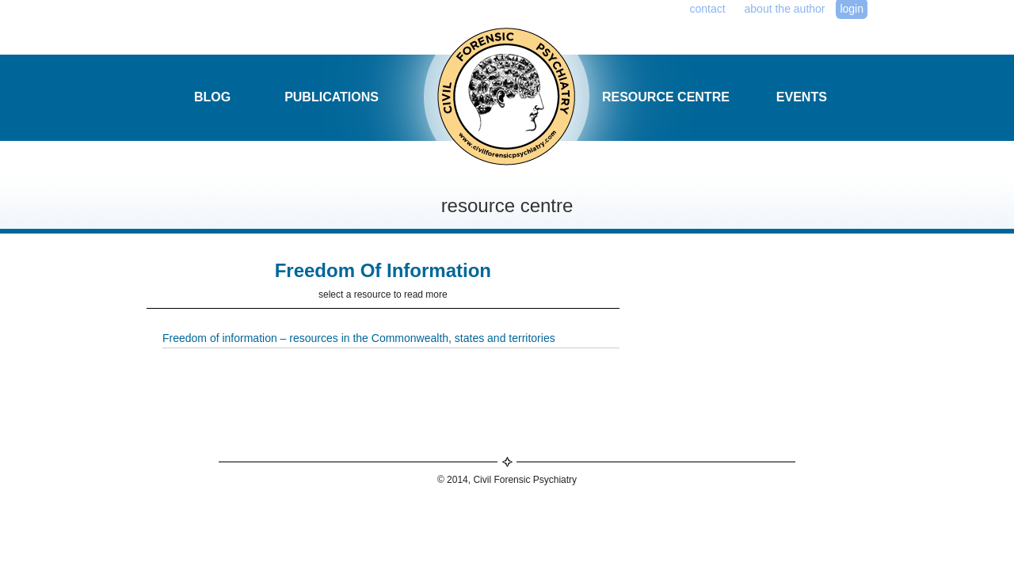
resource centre (666, 97)
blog (212, 97)
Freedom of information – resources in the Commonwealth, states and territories (358, 338)
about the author (785, 8)
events (801, 97)
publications (331, 97)
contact (708, 8)
